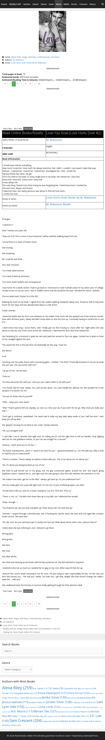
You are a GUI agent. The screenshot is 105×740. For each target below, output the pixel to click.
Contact (83, 4)
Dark (51, 4)
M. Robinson (18, 60)
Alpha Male (16, 57)
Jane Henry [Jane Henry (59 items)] (35, 698)
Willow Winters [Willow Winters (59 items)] (12, 725)
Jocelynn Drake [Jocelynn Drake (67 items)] (37, 702)
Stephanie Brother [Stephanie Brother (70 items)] (70, 721)
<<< (5, 84)
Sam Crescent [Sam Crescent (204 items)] (26, 720)
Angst (24, 57)
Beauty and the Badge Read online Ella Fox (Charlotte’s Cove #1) (31, 628)
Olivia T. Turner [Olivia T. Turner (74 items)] (21, 716)
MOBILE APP (15, 4)
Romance (55, 57)
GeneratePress (91, 735)
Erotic (74, 4)
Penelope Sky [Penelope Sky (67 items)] (39, 716)
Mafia (66, 4)
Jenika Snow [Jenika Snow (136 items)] (54, 697)
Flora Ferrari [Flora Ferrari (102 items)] (79, 693)
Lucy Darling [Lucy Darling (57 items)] (92, 707)
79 (39, 84)
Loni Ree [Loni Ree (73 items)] (79, 707)
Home (4, 4)
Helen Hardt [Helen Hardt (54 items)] (96, 693)
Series (44, 4)
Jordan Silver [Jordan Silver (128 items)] (59, 702)
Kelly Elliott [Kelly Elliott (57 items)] (90, 702)
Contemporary (43, 57)
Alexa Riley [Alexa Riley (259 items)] (17, 687)
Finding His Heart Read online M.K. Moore (21, 632)
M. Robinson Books (58, 204)
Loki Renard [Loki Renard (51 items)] (67, 707)
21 (30, 84)
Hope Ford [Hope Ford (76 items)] (9, 697)
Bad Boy (32, 57)
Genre (36, 4)
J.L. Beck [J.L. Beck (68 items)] (23, 697)
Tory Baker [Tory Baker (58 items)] (86, 721)
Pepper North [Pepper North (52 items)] (54, 716)
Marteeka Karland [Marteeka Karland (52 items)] (65, 712)
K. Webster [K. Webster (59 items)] (78, 702)
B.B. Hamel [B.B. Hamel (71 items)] (40, 688)
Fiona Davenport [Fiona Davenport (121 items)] (53, 693)
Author (26, 4)
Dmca (92, 4)
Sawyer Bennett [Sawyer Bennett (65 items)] (50, 721)
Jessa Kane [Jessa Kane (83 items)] (87, 697)
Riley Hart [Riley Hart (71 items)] (82, 716)
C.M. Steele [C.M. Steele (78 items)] (55, 688)
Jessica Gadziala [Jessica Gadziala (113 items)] (15, 702)
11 (26, 84)
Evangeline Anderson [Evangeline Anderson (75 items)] (25, 693)
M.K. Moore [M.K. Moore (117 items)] (22, 711)
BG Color (18, 128)
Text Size (28, 128)
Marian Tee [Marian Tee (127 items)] (45, 711)
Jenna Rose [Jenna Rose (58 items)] (73, 698)
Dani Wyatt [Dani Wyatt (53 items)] (87, 689)
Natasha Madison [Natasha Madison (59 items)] (82, 712)
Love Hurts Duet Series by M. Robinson (28, 62)
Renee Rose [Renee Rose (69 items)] (68, 716)
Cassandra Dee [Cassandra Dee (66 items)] (72, 688)
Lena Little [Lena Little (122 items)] (49, 707)
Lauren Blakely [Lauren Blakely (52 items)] (31, 707)
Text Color (7, 128)
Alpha (58, 4)
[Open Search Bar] (102, 4)
